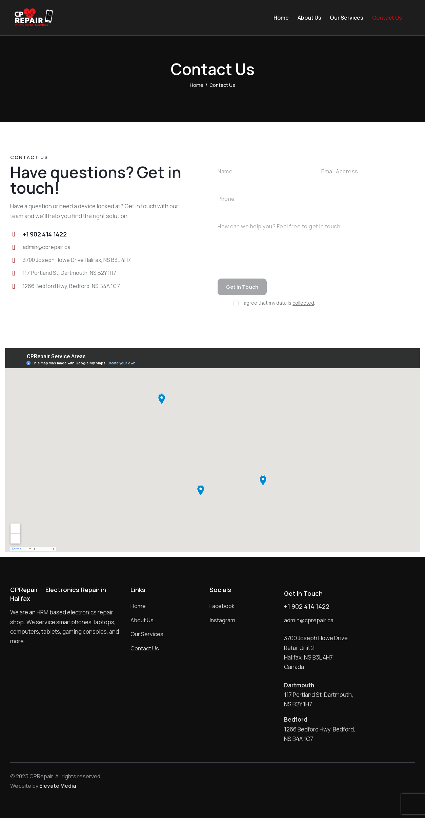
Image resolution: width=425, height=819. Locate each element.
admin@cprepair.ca (47, 247)
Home (196, 85)
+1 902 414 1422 (306, 607)
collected (303, 303)
